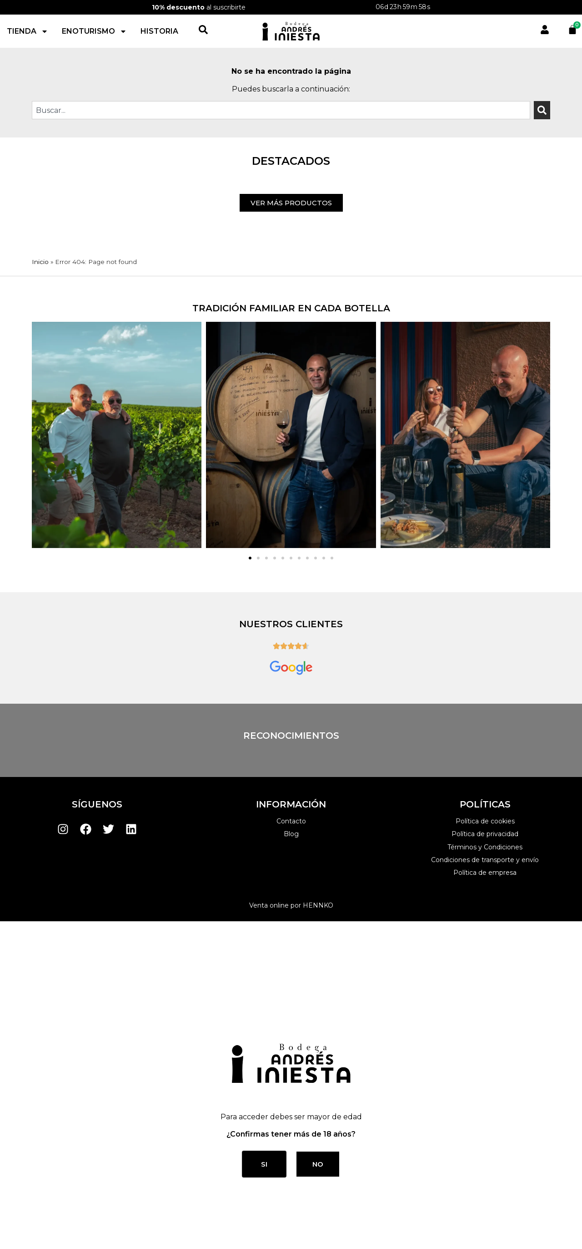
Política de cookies (485, 470)
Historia (159, 16)
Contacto (291, 470)
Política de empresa (485, 522)
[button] (250, 207)
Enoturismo (94, 17)
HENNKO (318, 554)
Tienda (27, 17)
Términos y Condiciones (484, 496)
